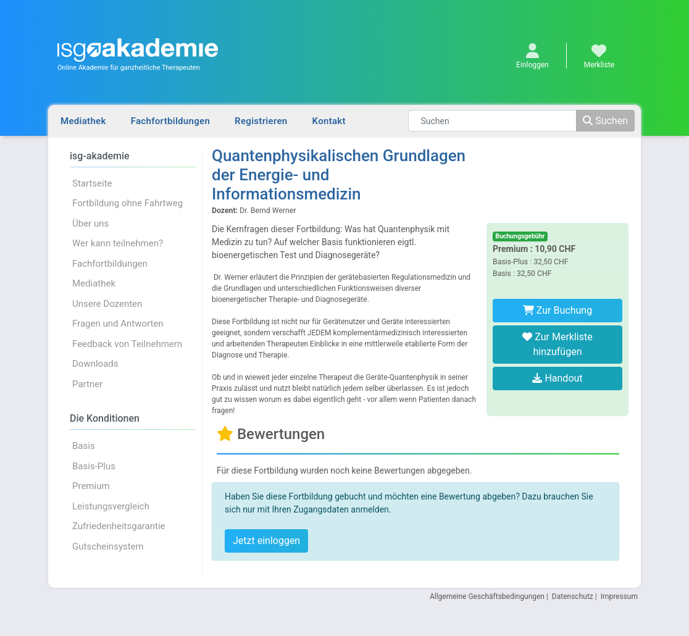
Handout (557, 378)
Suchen (605, 121)
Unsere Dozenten (107, 303)
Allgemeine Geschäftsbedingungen (487, 596)
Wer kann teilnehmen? (117, 243)
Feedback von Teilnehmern (127, 343)
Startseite (92, 183)
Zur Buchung (557, 310)
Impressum (619, 596)
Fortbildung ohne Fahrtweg (127, 203)
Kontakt (329, 121)
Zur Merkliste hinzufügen (557, 344)
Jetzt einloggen (266, 540)
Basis (83, 445)
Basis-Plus (93, 466)
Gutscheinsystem (108, 546)
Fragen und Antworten (118, 323)
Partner (87, 384)
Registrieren (261, 121)
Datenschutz (572, 596)
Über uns (90, 223)
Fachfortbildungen (170, 121)
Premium (91, 486)
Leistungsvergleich (110, 506)
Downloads (95, 363)
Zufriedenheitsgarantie (118, 526)
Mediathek (83, 121)
